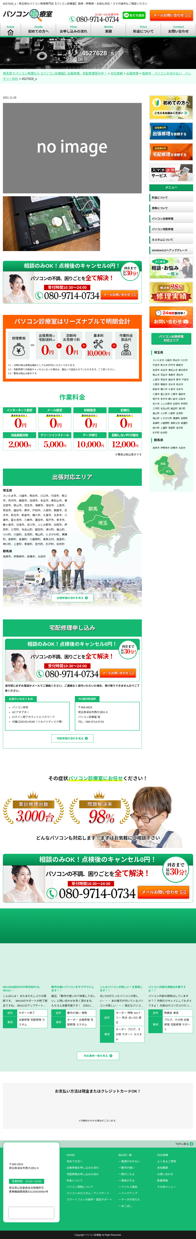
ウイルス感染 (129, 1186)
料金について (143, 31)
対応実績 (162, 1155)
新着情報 (162, 1180)
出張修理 (24, 1019)
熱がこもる (128, 1174)
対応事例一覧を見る (96, 1055)
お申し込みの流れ (73, 31)
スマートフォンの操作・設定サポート (89, 1199)
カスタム (81, 1024)
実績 (108, 31)
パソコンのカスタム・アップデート (88, 1193)
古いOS (133, 1017)
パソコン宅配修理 (162, 229)
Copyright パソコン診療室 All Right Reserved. (98, 1235)
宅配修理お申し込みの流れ (83, 1174)
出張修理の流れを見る (70, 597)
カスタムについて (162, 239)
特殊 (130, 1012)
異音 (176, 1012)
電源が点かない (130, 1161)
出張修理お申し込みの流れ (83, 1167)
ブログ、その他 (173, 1019)
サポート (127, 1034)
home (10, 26)
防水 (124, 1017)
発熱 (84, 1012)
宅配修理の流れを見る (70, 738)
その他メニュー (166, 1186)
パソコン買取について (80, 1186)
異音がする (128, 1180)
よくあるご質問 (166, 1161)
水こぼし (126, 1206)
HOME (71, 1155)
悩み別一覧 (125, 1155)
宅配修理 (35, 1019)
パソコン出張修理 (162, 218)
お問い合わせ (165, 1174)
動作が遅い (74, 1012)
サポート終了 (27, 1012)
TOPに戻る (182, 1143)
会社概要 (162, 1167)
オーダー (72, 1019)
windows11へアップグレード (170, 250)
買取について (160, 208)
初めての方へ (38, 31)
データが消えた (130, 1199)
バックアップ (129, 1193)
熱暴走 (168, 1012)
